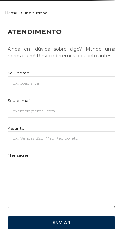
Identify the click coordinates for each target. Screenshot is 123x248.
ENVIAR (61, 222)
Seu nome (61, 80)
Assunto (61, 135)
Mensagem (61, 180)
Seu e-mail (61, 108)
